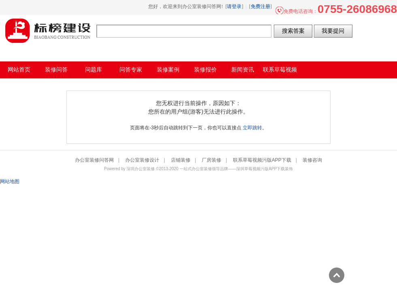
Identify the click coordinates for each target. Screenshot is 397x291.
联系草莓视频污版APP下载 (262, 160)
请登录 (234, 6)
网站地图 (9, 181)
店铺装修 (180, 160)
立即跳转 (252, 128)
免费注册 (260, 6)
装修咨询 (312, 160)
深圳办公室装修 (140, 169)
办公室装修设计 (142, 160)
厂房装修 (211, 160)
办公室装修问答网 (48, 31)
